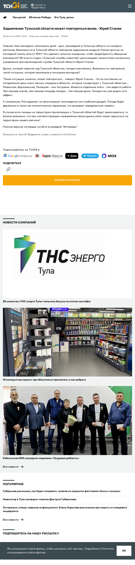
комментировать (67, 180)
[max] (109, 155)
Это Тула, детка (64, 17)
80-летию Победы (40, 17)
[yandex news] (48, 155)
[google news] (17, 156)
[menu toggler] (130, 6)
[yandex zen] (71, 156)
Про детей (19, 17)
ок (124, 551)
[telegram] (90, 155)
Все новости (11, 467)
